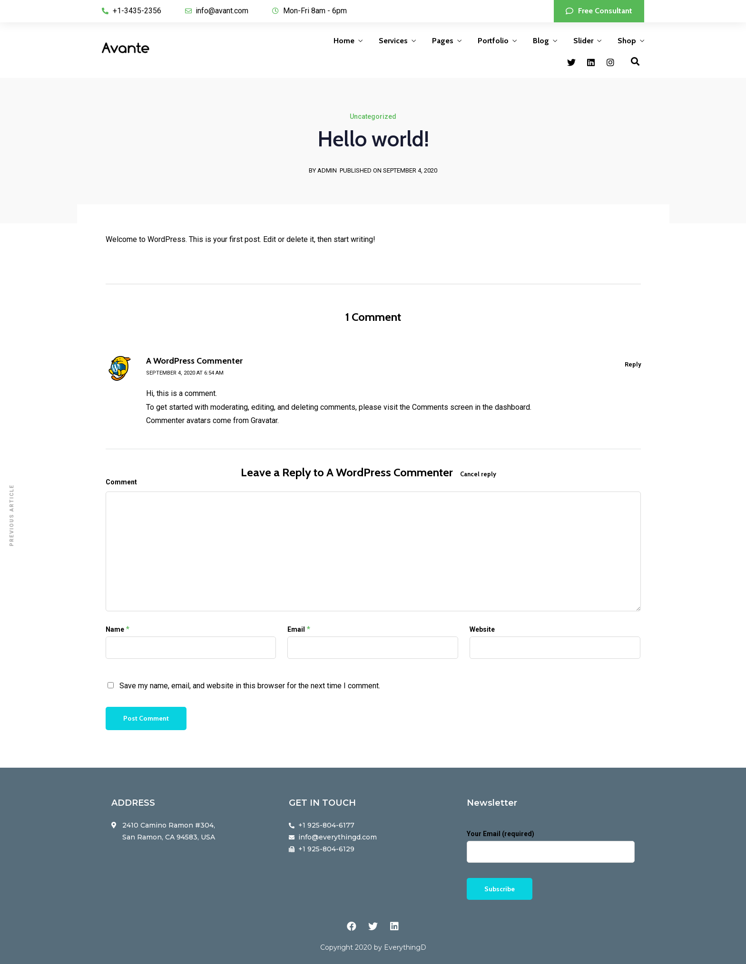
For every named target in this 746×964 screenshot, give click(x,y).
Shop (627, 40)
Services (393, 40)
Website (482, 629)
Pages (442, 40)
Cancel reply (478, 474)
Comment (121, 482)
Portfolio (493, 40)
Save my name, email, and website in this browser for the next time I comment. (249, 685)
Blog (541, 40)
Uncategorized (373, 116)
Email (296, 629)
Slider (583, 40)
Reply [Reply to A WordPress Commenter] (633, 364)
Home (344, 40)
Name (115, 629)
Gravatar (264, 420)
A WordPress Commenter (389, 472)
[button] (599, 11)
